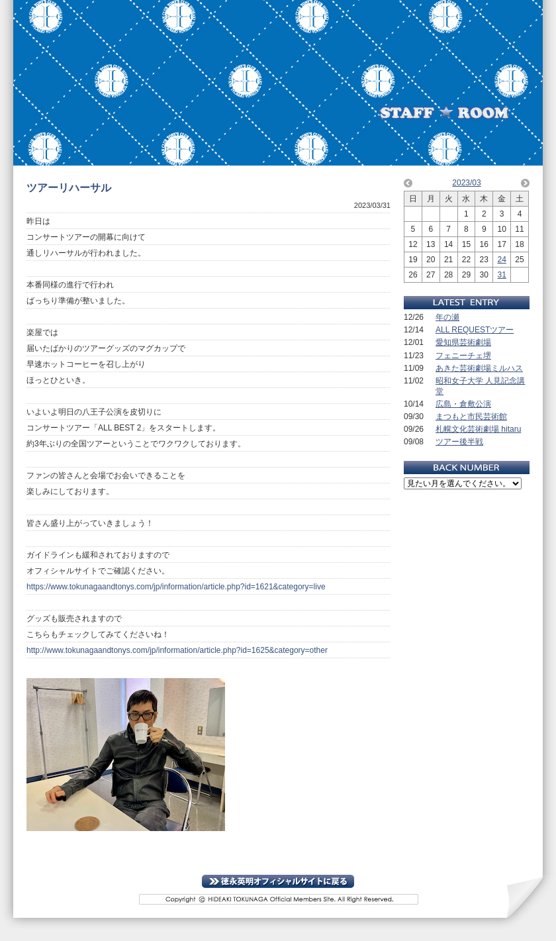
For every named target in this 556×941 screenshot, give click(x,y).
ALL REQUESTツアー (475, 329)
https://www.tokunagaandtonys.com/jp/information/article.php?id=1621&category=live (176, 586)
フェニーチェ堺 (463, 355)
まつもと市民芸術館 (471, 416)
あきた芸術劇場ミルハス (479, 368)
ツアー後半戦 (459, 441)
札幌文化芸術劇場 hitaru (478, 429)
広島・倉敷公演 (463, 404)
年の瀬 (447, 317)
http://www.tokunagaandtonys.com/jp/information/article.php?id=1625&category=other (177, 650)
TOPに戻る (278, 881)
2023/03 (466, 182)
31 (501, 274)
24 (501, 259)
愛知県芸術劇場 (463, 342)
